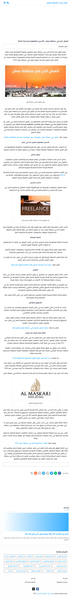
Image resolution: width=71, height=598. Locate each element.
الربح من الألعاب (61, 571)
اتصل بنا (65, 578)
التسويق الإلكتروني (48, 561)
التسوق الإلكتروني (21, 561)
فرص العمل (38, 556)
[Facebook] (59, 473)
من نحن (33, 578)
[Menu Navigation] (5, 3)
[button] (8, 2)
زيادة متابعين (9, 561)
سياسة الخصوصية (62, 582)
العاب (9, 571)
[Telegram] (44, 473)
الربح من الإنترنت (61, 556)
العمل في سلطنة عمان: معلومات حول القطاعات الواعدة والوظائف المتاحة (31, 137)
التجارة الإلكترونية (28, 566)
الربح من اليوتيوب (61, 566)
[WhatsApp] (56, 473)
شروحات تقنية (62, 561)
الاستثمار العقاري (12, 566)
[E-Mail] (48, 473)
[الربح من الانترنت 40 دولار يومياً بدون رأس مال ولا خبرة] (35, 522)
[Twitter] (52, 473)
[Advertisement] (35, 22)
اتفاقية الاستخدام (30, 582)
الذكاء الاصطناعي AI (44, 566)
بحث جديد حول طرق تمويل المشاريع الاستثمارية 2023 (31, 358)
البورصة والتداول (35, 561)
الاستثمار (29, 556)
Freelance (49, 571)
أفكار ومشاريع (49, 556)
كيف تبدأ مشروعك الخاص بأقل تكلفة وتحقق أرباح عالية (31, 265)
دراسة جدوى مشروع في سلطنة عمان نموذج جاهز (30, 328)
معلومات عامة (10, 556)
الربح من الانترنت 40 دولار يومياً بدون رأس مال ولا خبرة (47, 534)
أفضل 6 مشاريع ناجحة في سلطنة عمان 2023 (31, 443)
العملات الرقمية (35, 571)
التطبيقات (20, 556)
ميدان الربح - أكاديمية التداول (57, 3)
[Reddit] (36, 473)
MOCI (62, 175)
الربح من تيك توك (21, 571)
